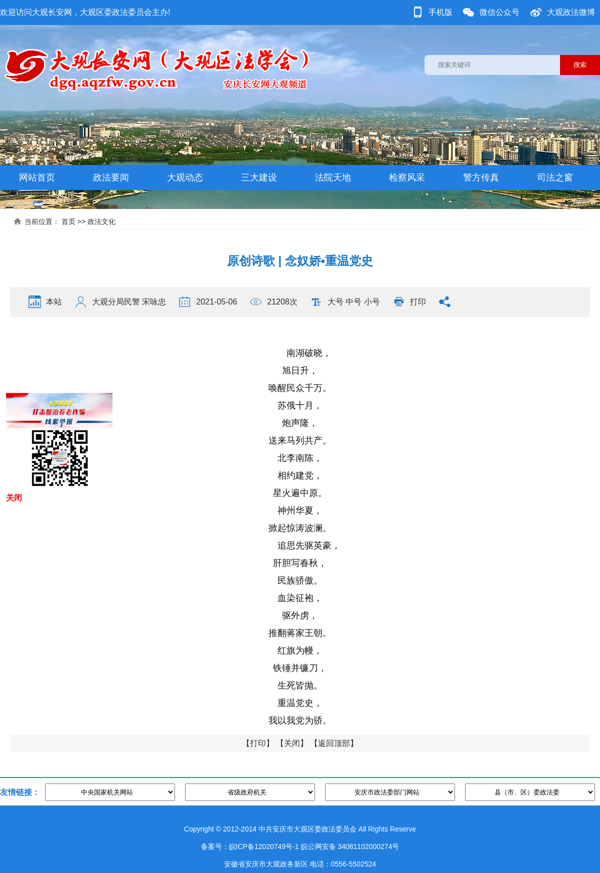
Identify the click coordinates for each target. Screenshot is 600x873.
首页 (69, 222)
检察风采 (407, 177)
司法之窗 (555, 177)
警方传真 (481, 177)
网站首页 (37, 177)
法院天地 (333, 177)
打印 (418, 302)
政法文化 (102, 222)
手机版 (440, 12)
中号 (354, 302)
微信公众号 (500, 12)
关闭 (292, 743)
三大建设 (259, 177)
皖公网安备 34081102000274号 (350, 846)
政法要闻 (111, 177)
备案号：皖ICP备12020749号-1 (250, 846)
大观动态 (185, 177)
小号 (372, 302)
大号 (336, 302)
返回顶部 (334, 743)
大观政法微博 (571, 12)
